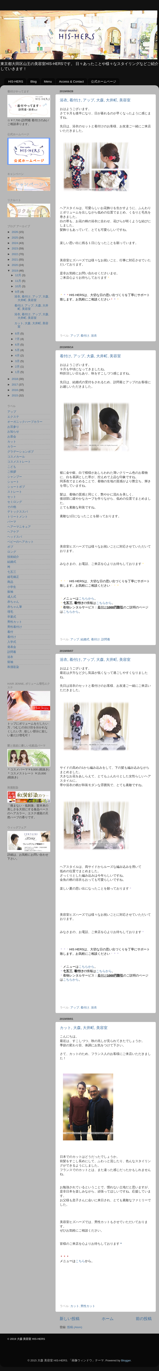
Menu (48, 81)
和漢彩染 (13, 667)
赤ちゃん (13, 601)
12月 (18, 275)
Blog (33, 81)
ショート (13, 481)
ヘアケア (13, 531)
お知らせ (13, 431)
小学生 (11, 586)
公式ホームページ (103, 81)
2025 (15, 237)
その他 (11, 506)
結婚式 (85, 639)
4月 (17, 355)
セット (11, 496)
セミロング (14, 501)
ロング (11, 551)
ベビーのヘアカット (20, 541)
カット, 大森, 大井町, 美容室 (84, 1028)
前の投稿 (144, 1318)
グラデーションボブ (20, 451)
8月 (17, 333)
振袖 (10, 591)
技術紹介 (13, 556)
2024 (15, 243)
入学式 (11, 641)
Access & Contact (71, 81)
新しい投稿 (70, 1318)
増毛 (10, 611)
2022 (15, 254)
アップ (74, 335)
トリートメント (17, 516)
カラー (11, 446)
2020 (15, 265)
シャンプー (14, 476)
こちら (80, 1261)
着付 (10, 631)
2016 (15, 390)
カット (74, 1306)
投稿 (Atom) (74, 1327)
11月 (18, 280)
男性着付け (14, 626)
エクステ (13, 416)
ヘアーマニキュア (19, 526)
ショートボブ (16, 486)
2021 (15, 259)
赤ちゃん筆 (14, 606)
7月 (17, 339)
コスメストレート (19, 461)
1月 (17, 372)
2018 (15, 378)
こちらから (86, 598)
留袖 (10, 662)
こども (11, 466)
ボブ (10, 546)
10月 (18, 286)
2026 (15, 232)
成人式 (11, 596)
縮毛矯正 (13, 576)
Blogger (126, 1360)
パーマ (11, 521)
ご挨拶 (11, 471)
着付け (85, 335)
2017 (15, 384)
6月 (17, 344)
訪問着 (105, 639)
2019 (15, 270)
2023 (15, 248)
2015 (15, 395)
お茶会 (11, 436)
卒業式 (11, 616)
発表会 (11, 646)
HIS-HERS (15, 81)
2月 (17, 366)
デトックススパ (17, 511)
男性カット (88, 1306)
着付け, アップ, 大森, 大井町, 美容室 (90, 356)
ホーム (108, 1318)
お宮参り (13, 426)
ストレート (14, 491)
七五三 (11, 571)
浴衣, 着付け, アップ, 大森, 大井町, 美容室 (95, 100)
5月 (17, 350)
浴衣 (94, 335)
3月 (17, 361)
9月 (17, 291)
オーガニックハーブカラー (24, 421)
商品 (10, 581)
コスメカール (16, 456)
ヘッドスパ (14, 536)
